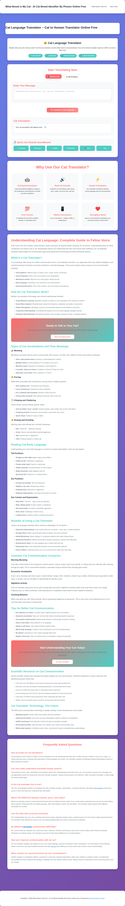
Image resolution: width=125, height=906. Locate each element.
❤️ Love (87, 149)
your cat (53, 853)
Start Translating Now (62, 343)
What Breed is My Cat (100, 6)
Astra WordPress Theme (97, 898)
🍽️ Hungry (37, 149)
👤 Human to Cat (51, 77)
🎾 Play (104, 149)
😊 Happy (54, 149)
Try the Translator (63, 668)
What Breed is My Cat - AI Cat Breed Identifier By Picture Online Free (45, 6)
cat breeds (28, 833)
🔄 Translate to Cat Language (62, 111)
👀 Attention (70, 149)
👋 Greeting (21, 149)
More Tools (114, 6)
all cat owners (99, 794)
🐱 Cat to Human (73, 77)
